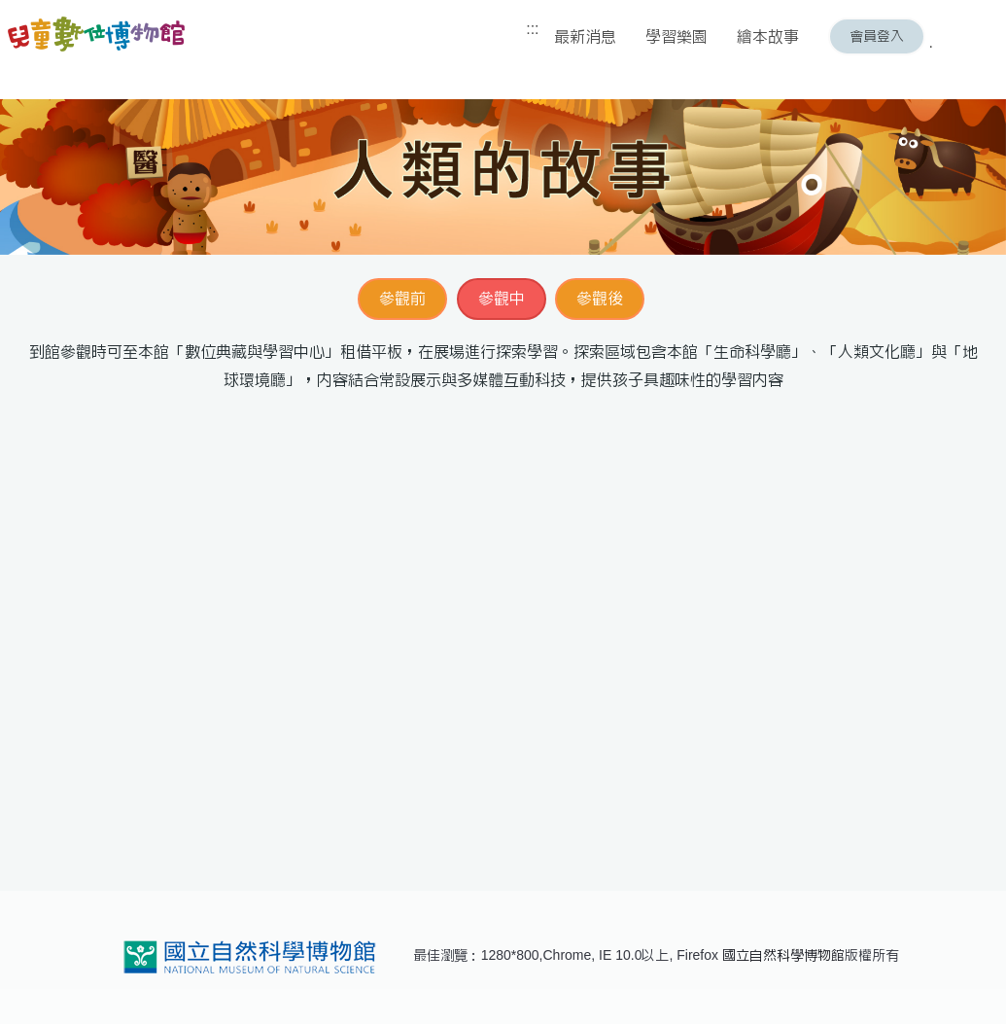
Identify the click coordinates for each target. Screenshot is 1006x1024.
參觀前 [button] (402, 298)
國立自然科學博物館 (783, 955)
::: (532, 28)
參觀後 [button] (599, 298)
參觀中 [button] (501, 298)
